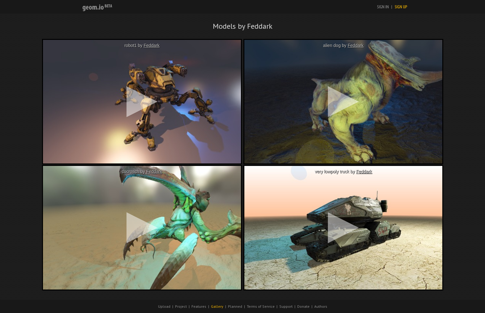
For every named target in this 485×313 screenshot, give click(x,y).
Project (181, 306)
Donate (303, 306)
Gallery (217, 306)
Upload (164, 306)
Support (286, 306)
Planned (235, 306)
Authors (320, 306)
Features (198, 306)
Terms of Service (261, 306)
